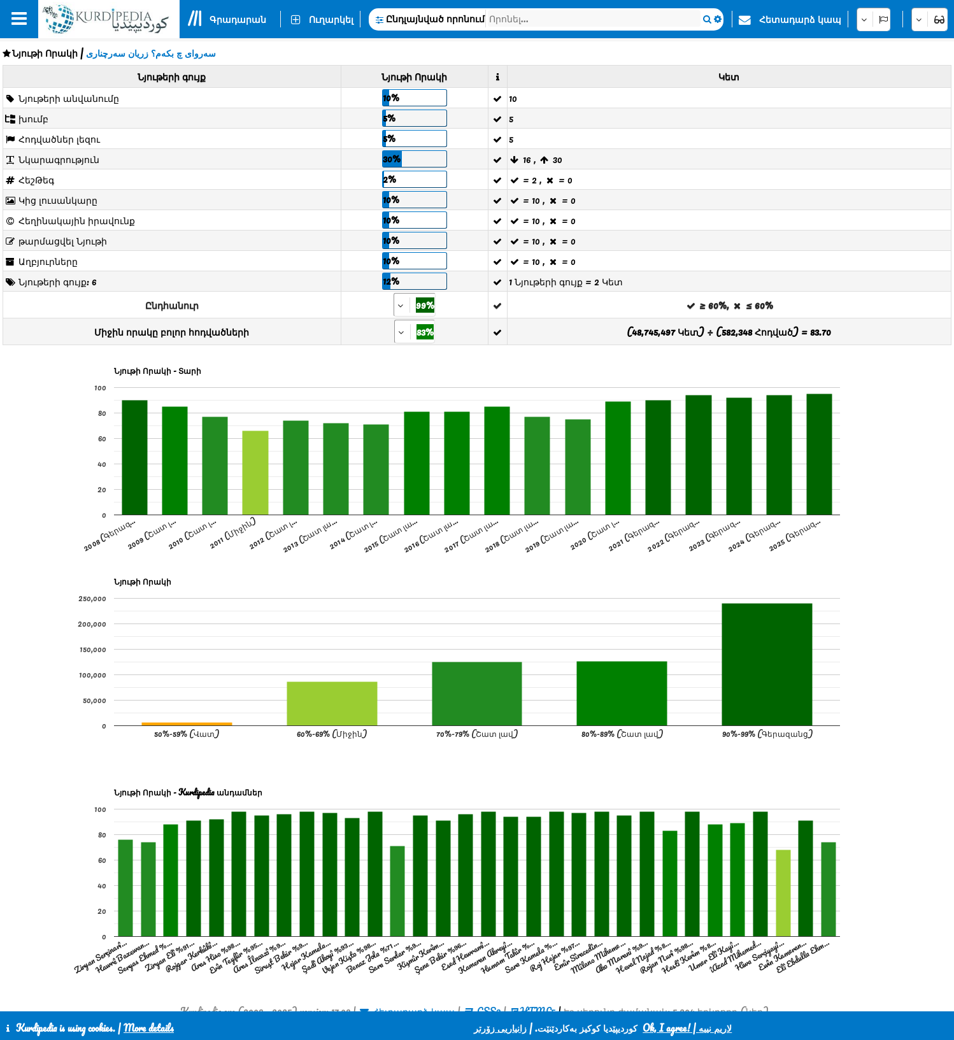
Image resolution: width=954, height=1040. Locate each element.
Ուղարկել (331, 19)
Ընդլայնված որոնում (435, 18)
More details (149, 1028)
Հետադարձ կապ (800, 19)
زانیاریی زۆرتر (500, 1028)
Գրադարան (238, 19)
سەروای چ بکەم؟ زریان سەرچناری (151, 53)
